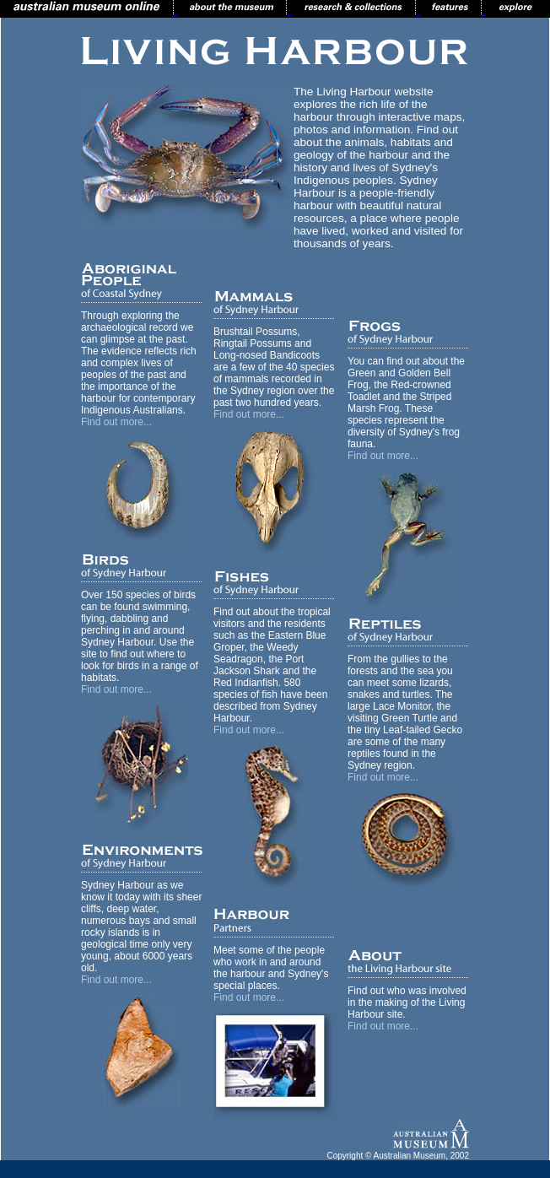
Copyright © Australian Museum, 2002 (397, 1155)
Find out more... (116, 422)
